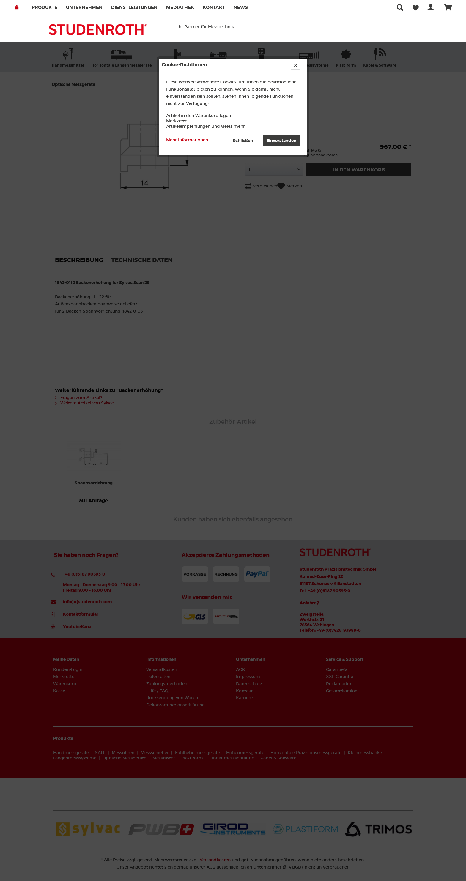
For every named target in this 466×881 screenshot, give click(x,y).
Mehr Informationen (187, 140)
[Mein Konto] (432, 7)
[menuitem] (48, 7)
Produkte (44, 7)
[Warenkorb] (451, 7)
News (241, 7)
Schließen (243, 140)
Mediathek (180, 7)
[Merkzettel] (415, 7)
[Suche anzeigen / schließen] (400, 7)
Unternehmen (84, 7)
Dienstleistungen (134, 7)
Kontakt (214, 7)
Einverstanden (281, 140)
